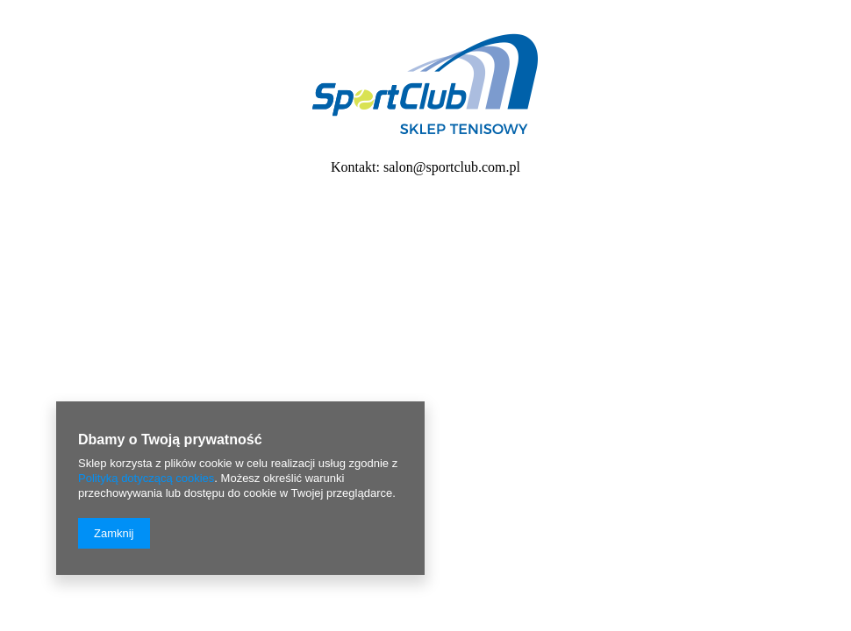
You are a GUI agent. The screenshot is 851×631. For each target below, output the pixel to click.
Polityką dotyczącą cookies (146, 478)
